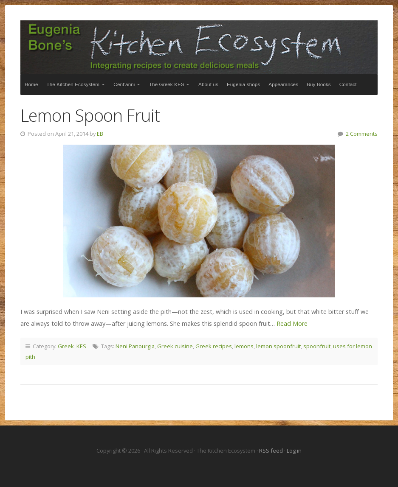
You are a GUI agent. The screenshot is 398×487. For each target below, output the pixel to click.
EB (100, 133)
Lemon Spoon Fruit (90, 115)
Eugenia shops (243, 84)
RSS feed (271, 450)
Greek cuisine (175, 346)
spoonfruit (316, 346)
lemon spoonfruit (278, 346)
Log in (294, 450)
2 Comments (362, 133)
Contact (348, 84)
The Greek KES (166, 84)
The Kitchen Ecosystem (199, 47)
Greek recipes (213, 346)
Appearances (283, 84)
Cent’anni (124, 84)
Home (31, 84)
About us (208, 84)
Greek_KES (72, 346)
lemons (244, 346)
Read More (292, 323)
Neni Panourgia (135, 346)
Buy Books (319, 84)
